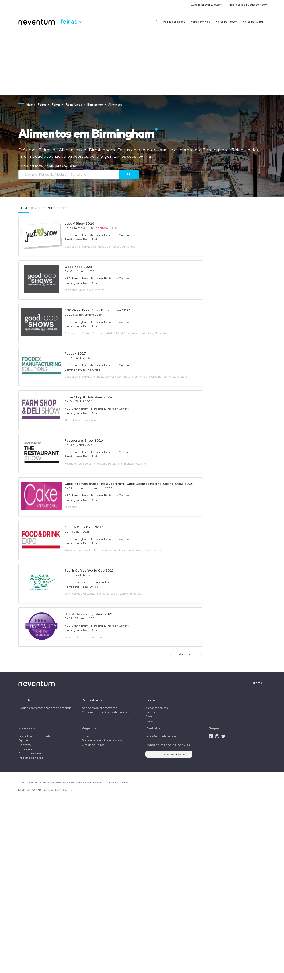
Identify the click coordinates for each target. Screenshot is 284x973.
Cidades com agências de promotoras (109, 712)
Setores (151, 712)
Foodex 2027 (75, 353)
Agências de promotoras (99, 708)
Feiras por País (200, 22)
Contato (24, 745)
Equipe (23, 740)
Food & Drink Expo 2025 (83, 527)
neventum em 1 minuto (34, 736)
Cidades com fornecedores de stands (44, 708)
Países (149, 721)
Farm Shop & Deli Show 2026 (88, 397)
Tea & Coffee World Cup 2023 (89, 570)
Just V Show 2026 (79, 223)
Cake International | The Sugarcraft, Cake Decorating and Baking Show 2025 (128, 483)
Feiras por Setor (226, 22)
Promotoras (92, 700)
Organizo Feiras (93, 745)
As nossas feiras (156, 708)
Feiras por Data (253, 22)
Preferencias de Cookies (168, 754)
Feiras (150, 700)
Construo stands (93, 736)
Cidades (151, 716)
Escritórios (25, 749)
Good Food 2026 (78, 267)
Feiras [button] (71, 21)
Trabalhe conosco (30, 757)
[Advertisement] (142, 61)
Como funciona (29, 753)
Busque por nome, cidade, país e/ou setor (47, 166)
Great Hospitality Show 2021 (88, 614)
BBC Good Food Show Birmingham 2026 (97, 310)
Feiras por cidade (174, 22)
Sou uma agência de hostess (102, 740)
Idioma (258, 682)
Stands (24, 700)
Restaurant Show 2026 (83, 440)
